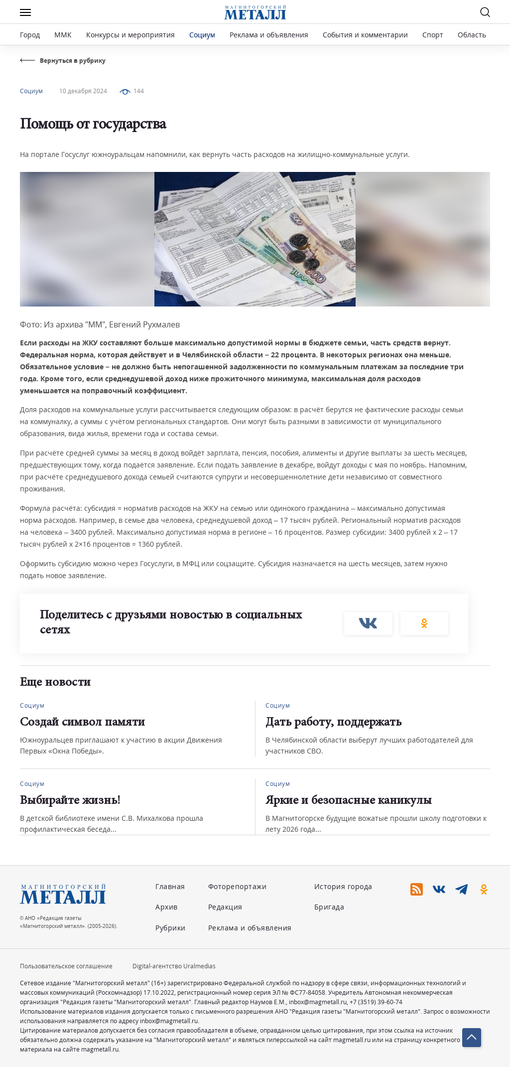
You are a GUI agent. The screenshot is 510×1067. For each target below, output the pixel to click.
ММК (63, 34)
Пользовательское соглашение (66, 966)
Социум (202, 34)
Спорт (432, 34)
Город (30, 34)
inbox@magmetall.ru (318, 1002)
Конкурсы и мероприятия (131, 34)
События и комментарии (365, 34)
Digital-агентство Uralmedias (174, 966)
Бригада (329, 907)
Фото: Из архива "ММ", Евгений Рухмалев (100, 324)
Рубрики (170, 927)
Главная (170, 886)
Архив (166, 907)
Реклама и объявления (269, 34)
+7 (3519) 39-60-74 (376, 1002)
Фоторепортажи (237, 886)
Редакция (225, 907)
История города (343, 886)
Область (472, 34)
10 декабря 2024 (83, 91)
